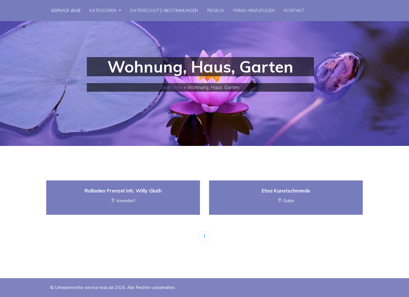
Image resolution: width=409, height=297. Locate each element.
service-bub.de (99, 287)
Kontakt (294, 10)
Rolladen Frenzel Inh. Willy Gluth (123, 190)
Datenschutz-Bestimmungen (164, 10)
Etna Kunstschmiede (286, 190)
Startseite (172, 87)
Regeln (215, 10)
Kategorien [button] (103, 10)
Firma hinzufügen (254, 10)
